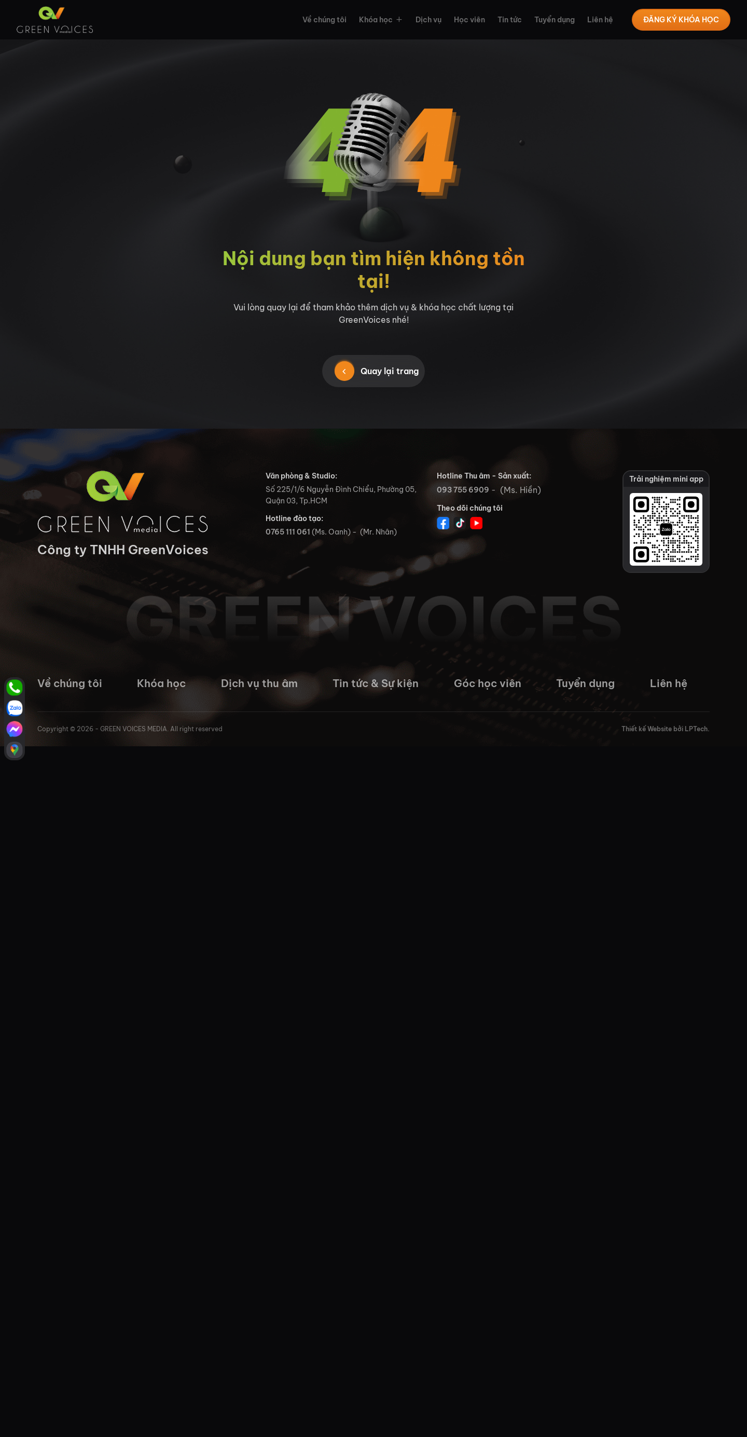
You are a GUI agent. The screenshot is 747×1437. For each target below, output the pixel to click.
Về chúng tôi (324, 19)
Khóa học (376, 19)
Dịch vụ (428, 19)
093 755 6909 (463, 490)
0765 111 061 (288, 532)
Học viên (469, 19)
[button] (398, 19)
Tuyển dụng (554, 19)
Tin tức (509, 19)
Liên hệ (600, 19)
